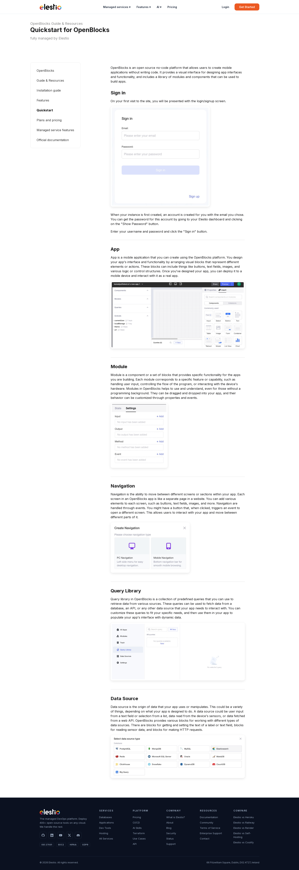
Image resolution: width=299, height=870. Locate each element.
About (169, 822)
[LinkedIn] (51, 835)
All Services (106, 838)
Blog (168, 827)
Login (225, 7)
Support (171, 843)
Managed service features (55, 130)
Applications (106, 822)
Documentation (209, 817)
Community (206, 822)
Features (43, 100)
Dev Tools (105, 827)
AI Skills (137, 827)
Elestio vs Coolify (243, 842)
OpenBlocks (40, 23)
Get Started (247, 7)
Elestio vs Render (243, 827)
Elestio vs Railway (243, 822)
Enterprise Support (211, 833)
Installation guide (49, 90)
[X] (69, 835)
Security (171, 833)
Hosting (103, 833)
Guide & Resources (67, 23)
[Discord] (78, 835)
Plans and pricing (49, 120)
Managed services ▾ (116, 7)
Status (170, 838)
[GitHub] (43, 835)
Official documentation (53, 140)
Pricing (172, 7)
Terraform (139, 833)
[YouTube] (60, 835)
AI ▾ (159, 7)
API (135, 843)
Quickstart (45, 110)
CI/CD (136, 822)
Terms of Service (210, 827)
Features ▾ (144, 7)
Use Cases (139, 838)
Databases (105, 817)
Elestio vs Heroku (243, 817)
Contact (204, 838)
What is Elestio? (175, 817)
